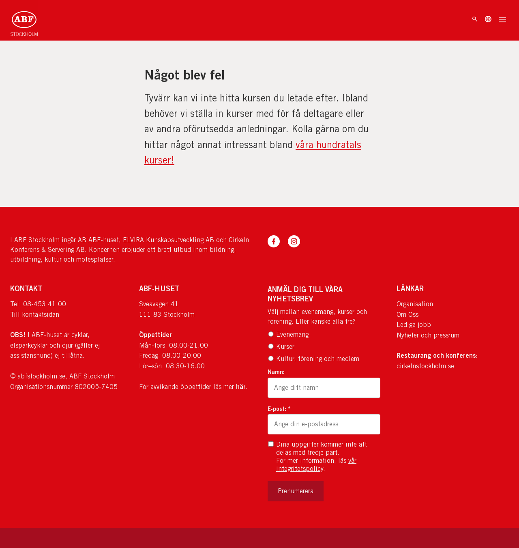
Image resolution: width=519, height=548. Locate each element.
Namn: (276, 371)
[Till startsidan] (24, 20)
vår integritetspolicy (316, 465)
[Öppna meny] (502, 20)
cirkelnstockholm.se (425, 366)
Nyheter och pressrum (428, 335)
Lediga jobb (414, 325)
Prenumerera (295, 491)
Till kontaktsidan (34, 314)
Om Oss (407, 314)
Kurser (281, 346)
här (241, 387)
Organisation (415, 304)
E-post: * (279, 408)
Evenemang (288, 334)
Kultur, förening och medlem (313, 359)
